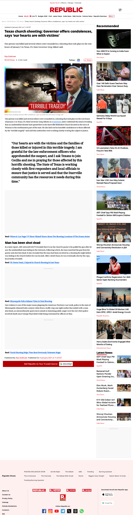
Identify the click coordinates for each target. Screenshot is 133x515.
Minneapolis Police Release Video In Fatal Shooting (31, 301)
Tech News (100, 57)
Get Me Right (55, 472)
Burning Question (105, 472)
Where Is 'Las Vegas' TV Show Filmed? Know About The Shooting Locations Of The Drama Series (50, 236)
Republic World (54, 3)
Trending (90, 472)
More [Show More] (111, 16)
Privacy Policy (7, 498)
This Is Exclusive (30, 476)
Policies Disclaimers (9, 506)
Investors (5, 510)
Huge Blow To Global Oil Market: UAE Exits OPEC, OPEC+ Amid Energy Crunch (114, 311)
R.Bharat (63, 3)
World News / (12, 21)
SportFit (99, 122)
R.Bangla (70, 3)
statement (57, 121)
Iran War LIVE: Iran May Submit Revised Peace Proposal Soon (110, 181)
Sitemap (5, 502)
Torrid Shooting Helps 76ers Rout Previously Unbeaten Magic (35, 352)
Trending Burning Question (34, 480)
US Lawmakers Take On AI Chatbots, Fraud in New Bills (112, 149)
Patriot (81, 476)
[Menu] (119, 9)
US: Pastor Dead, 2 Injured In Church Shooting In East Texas (34, 262)
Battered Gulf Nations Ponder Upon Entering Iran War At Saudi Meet (106, 375)
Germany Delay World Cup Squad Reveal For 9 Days (111, 117)
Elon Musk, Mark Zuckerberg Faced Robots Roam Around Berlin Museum (105, 391)
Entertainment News (104, 348)
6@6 (80, 472)
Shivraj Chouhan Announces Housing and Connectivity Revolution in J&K (113, 246)
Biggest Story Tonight (96, 476)
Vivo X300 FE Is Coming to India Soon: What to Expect (113, 52)
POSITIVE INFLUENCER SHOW (34, 472)
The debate (69, 472)
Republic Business (103, 316)
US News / (20, 21)
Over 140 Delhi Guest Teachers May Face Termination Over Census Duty (112, 85)
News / (4, 21)
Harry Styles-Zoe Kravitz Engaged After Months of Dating (113, 343)
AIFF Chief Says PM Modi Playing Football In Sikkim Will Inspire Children (113, 214)
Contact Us (6, 495)
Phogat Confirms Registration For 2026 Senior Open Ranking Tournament (113, 278)
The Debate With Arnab (64, 476)
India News (100, 90)
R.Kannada (78, 3)
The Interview (46, 476)
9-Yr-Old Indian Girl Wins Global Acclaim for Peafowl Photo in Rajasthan (106, 403)
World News (10, 60)
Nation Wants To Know (117, 476)
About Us (5, 491)
